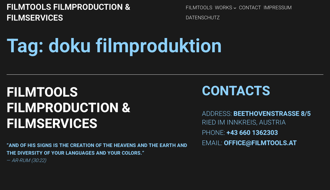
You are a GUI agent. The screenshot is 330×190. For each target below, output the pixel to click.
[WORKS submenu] (234, 7)
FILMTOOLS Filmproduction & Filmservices (68, 12)
